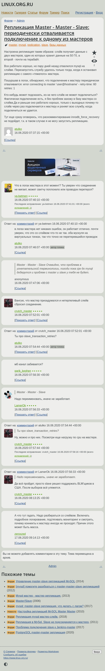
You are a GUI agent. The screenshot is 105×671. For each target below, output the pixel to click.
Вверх (97, 652)
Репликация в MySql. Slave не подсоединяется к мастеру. (52, 622)
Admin (21, 20)
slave (44, 44)
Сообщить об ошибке (14, 654)
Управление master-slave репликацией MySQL (45, 581)
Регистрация (84, 12)
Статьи (32, 12)
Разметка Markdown (48, 651)
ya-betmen (21, 196)
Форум (43, 12)
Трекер (55, 12)
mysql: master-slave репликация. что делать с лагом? (50, 606)
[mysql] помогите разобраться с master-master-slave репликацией (57, 586)
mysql (22, 44)
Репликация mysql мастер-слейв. (37, 616)
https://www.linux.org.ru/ (15, 658)
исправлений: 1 (23, 208)
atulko (18, 129)
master (13, 44)
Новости (7, 12)
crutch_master (23, 311)
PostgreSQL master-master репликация (40, 632)
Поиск (65, 12)
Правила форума (26, 651)
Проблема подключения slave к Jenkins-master (45, 627)
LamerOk (20, 405)
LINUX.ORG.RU (17, 4)
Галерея (20, 12)
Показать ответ (25, 212)
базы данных (57, 44)
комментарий (25, 223)
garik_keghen (23, 370)
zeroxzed (20, 533)
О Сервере (9, 651)
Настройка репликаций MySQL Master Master (46, 611)
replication (33, 44)
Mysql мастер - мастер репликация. (38, 595)
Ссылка (10, 140)
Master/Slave (24, 600)
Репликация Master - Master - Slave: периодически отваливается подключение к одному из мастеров (48, 33)
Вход (99, 12)
